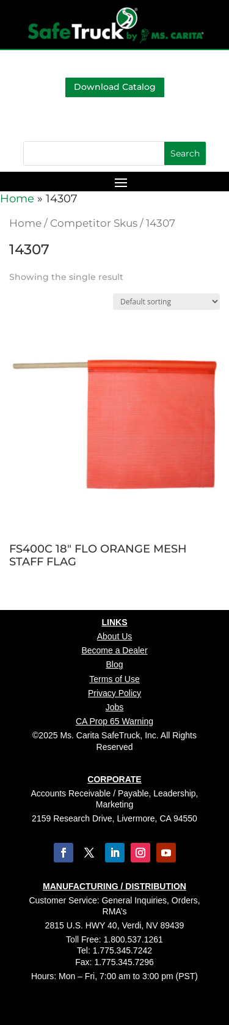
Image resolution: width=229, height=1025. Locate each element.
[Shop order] (166, 301)
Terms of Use (114, 679)
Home (17, 198)
